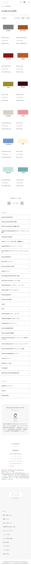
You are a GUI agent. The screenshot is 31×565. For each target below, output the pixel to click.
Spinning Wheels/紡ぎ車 (7, 217)
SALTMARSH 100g (5, 180)
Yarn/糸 (3, 304)
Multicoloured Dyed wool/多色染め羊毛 (10, 373)
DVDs (2, 308)
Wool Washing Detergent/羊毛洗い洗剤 (10, 275)
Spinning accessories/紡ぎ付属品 (9, 221)
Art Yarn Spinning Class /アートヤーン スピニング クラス (14, 343)
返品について (6, 519)
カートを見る (6, 550)
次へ (22, 203)
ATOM (7, 542)
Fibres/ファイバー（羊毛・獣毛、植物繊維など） (12, 241)
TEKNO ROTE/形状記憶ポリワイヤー (10, 353)
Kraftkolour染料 (8, 6)
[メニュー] (29, 2)
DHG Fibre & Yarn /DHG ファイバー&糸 (10, 280)
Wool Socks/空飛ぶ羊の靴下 (8, 266)
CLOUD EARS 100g (6, 123)
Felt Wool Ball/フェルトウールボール (9, 290)
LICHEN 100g (4, 94)
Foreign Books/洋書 (6, 294)
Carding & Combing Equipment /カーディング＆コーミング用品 (15, 231)
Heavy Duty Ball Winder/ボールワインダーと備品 (12, 348)
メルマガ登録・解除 (7, 538)
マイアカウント (6, 546)
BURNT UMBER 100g (21, 37)
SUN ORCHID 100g (6, 151)
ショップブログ (6, 534)
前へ (9, 203)
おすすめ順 (17, 18)
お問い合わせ (6, 553)
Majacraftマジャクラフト (7, 385)
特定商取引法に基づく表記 (9, 526)
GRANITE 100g (5, 37)
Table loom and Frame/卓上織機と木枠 (10, 226)
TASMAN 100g (19, 180)
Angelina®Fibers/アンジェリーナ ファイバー (12, 246)
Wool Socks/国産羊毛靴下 (7, 328)
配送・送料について (7, 515)
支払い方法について (7, 523)
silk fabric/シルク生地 (6, 363)
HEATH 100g (19, 123)
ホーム (2, 6)
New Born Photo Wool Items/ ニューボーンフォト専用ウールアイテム (14, 338)
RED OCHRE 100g (5, 66)
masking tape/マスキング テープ (8, 323)
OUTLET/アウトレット (6, 358)
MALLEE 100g (19, 66)
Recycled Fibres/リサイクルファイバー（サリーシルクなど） (14, 251)
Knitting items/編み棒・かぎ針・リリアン (10, 318)
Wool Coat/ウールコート (7, 261)
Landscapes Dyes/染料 (6, 237)
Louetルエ (3, 390)
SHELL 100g (19, 151)
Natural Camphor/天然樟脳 (7, 333)
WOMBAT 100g (19, 94)
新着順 (28, 18)
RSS (4, 542)
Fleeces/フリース (5, 271)
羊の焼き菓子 (4, 368)
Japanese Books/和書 (6, 299)
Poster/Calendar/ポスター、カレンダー (10, 313)
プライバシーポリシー (8, 530)
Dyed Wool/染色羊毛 (6, 257)
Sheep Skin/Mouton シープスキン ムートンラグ (12, 285)
